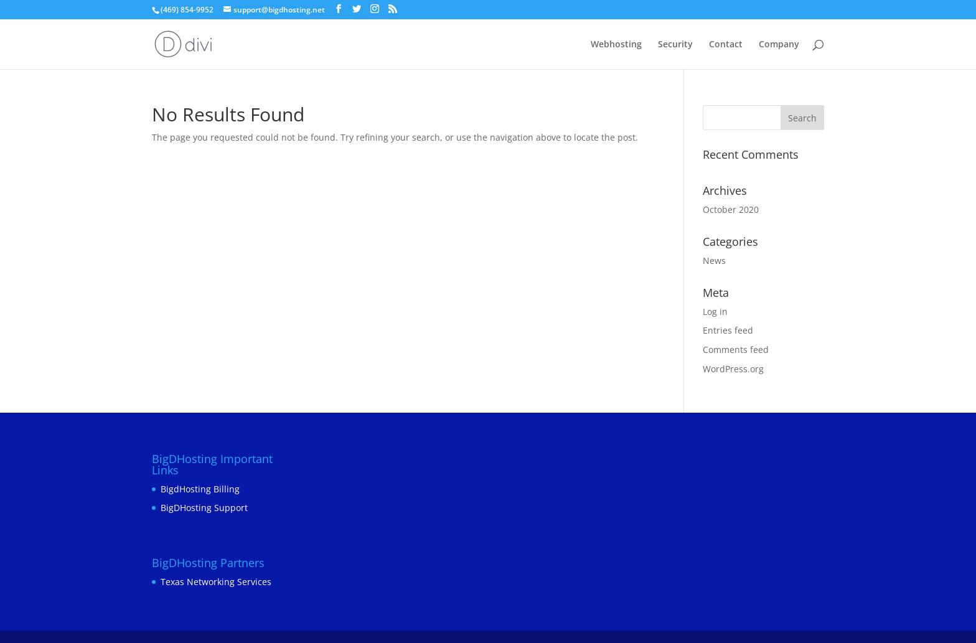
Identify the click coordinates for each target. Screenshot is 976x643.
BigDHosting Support (204, 508)
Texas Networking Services (216, 582)
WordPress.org (733, 369)
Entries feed (728, 330)
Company (779, 45)
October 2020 (731, 209)
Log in (715, 311)
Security (675, 45)
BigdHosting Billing (200, 489)
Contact (726, 45)
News (714, 260)
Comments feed (736, 349)
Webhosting (616, 45)
